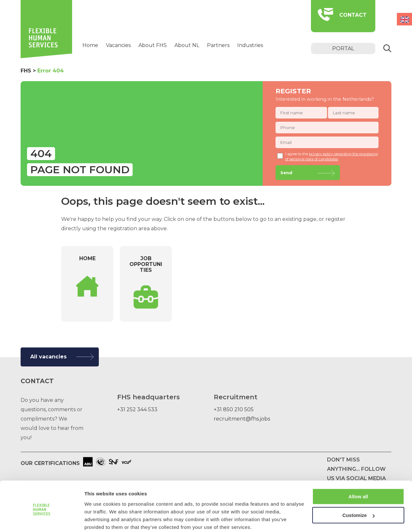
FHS (26, 71)
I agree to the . (327, 157)
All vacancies (48, 357)
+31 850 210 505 (234, 409)
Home (90, 45)
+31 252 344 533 (137, 409)
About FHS (152, 45)
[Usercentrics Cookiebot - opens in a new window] (42, 518)
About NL (186, 45)
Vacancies (118, 45)
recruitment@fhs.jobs (242, 419)
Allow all (358, 470)
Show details (99, 518)
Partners (218, 45)
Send (286, 172)
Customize (358, 488)
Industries (250, 45)
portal (343, 48)
